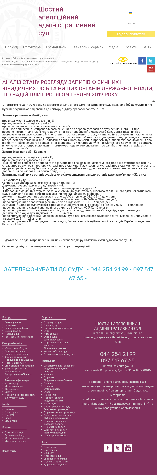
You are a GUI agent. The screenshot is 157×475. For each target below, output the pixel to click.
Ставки (48, 391)
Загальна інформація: (17, 380)
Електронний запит (55, 429)
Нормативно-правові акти (20, 394)
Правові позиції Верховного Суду (15, 434)
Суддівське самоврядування (53, 338)
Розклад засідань (15, 351)
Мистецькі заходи (15, 440)
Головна (6, 58)
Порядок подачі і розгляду (59, 412)
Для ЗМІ (9, 414)
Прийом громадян (54, 432)
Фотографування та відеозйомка (16, 370)
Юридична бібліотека (17, 438)
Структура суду (53, 322)
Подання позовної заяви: (58, 380)
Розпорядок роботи (16, 327)
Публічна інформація (56, 417)
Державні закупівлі (55, 464)
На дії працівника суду (57, 406)
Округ (8, 391)
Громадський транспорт (19, 336)
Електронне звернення (57, 415)
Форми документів (16, 356)
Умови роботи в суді (55, 351)
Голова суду (50, 324)
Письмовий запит (54, 426)
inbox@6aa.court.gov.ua (118, 366)
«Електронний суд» (16, 348)
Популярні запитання (56, 435)
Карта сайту (9, 450)
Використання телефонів (19, 365)
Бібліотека (11, 420)
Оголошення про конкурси (59, 354)
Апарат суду (51, 333)
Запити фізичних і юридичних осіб (37, 58)
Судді (47, 330)
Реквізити (50, 394)
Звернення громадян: (56, 409)
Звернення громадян (56, 458)
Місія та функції (14, 385)
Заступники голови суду (58, 327)
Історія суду (12, 383)
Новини (9, 409)
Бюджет (49, 452)
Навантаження (52, 455)
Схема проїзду (13, 330)
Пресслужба (12, 411)
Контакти (10, 324)
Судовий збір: (52, 388)
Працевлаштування (55, 348)
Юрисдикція (12, 388)
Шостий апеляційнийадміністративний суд (67, 21)
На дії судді (50, 403)
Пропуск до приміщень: (19, 359)
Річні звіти (50, 446)
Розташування (13, 322)
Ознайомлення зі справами (59, 365)
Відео (8, 417)
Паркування (12, 333)
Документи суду (14, 397)
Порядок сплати (53, 397)
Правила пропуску (16, 362)
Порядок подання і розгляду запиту (55, 422)
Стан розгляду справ (17, 353)
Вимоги (48, 374)
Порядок (49, 377)
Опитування (50, 449)
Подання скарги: (53, 400)
